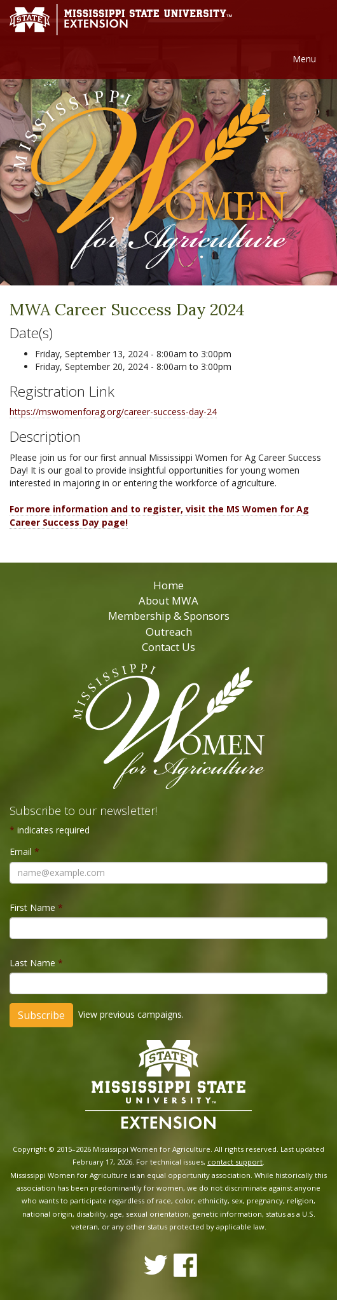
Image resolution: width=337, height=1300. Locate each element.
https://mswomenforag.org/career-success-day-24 (113, 412)
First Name (36, 907)
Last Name (36, 963)
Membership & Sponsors (169, 615)
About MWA (168, 600)
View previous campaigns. (131, 1014)
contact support (235, 1162)
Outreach (169, 631)
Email (24, 851)
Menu (304, 59)
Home (168, 585)
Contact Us (168, 647)
